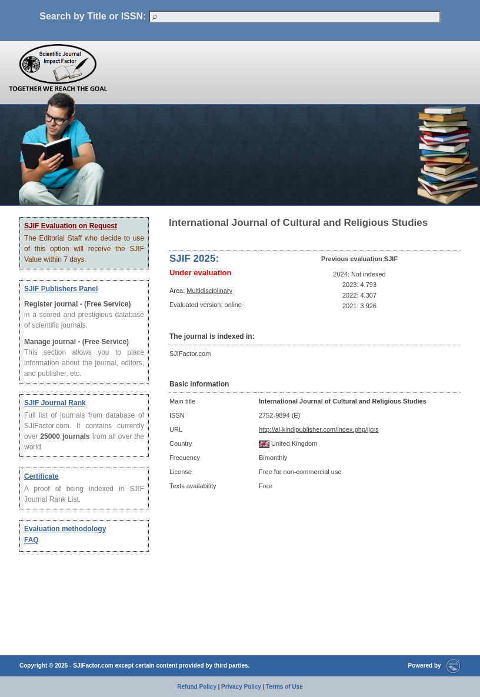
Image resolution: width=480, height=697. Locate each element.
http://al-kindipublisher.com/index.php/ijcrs (319, 429)
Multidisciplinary (209, 290)
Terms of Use (284, 686)
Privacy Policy (241, 686)
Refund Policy (196, 686)
